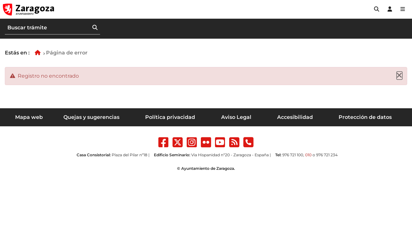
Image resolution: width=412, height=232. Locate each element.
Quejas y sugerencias (91, 117)
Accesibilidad (295, 117)
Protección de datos (365, 117)
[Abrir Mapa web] (402, 9)
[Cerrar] (399, 76)
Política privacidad (170, 117)
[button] (376, 9)
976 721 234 (327, 154)
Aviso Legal (236, 117)
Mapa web (29, 117)
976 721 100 (292, 154)
